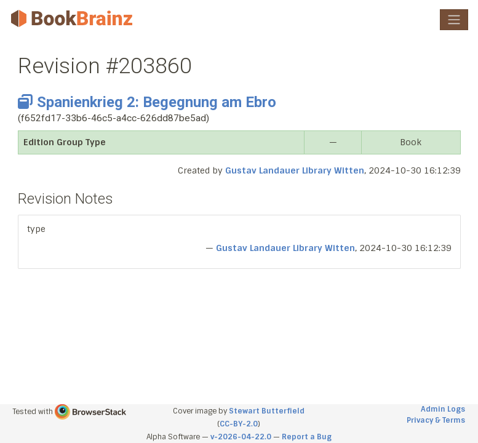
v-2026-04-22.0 (240, 437)
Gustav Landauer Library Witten (294, 170)
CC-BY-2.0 (239, 424)
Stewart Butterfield (267, 411)
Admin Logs (443, 409)
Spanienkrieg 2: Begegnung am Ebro (147, 102)
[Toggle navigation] (454, 19)
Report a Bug (307, 437)
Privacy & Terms (436, 420)
